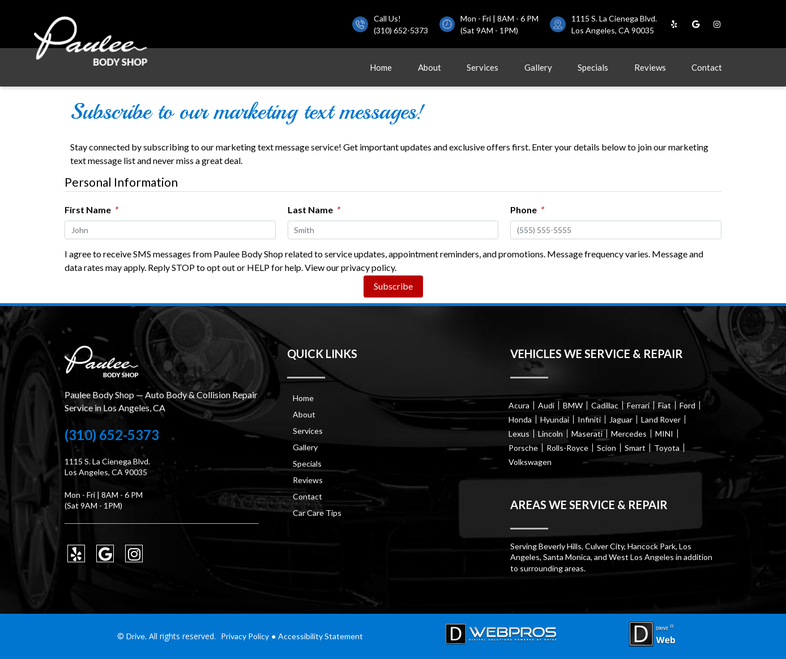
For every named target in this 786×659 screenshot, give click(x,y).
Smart (635, 447)
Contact (706, 67)
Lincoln (550, 433)
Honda (520, 419)
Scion (606, 447)
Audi (546, 405)
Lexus (519, 433)
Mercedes (629, 433)
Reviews (650, 67)
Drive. (136, 636)
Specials (593, 67)
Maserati (587, 433)
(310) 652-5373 (401, 30)
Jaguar (621, 419)
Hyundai (554, 419)
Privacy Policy (245, 636)
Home (381, 67)
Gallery (538, 67)
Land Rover (661, 419)
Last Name (313, 209)
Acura (519, 405)
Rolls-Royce (567, 447)
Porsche (523, 447)
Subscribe (393, 286)
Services (482, 67)
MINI (664, 433)
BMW (573, 405)
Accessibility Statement (320, 636)
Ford (687, 405)
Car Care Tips (317, 513)
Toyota (667, 447)
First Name (91, 209)
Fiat (664, 405)
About (429, 67)
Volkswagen (530, 462)
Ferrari (638, 405)
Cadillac (604, 405)
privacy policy (368, 267)
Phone (526, 209)
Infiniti (589, 419)
